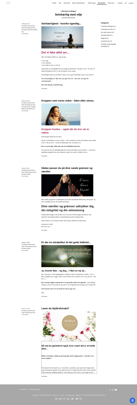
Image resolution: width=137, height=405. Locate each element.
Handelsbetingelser (34, 389)
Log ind (131, 3)
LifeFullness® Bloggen (68, 11)
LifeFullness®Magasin (108, 26)
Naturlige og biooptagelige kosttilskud (108, 45)
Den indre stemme (26, 29)
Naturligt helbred (107, 35)
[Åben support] (132, 400)
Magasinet (105, 38)
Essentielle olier (31, 108)
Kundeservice (23, 389)
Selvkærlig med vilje (30, 27)
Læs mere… (44, 88)
